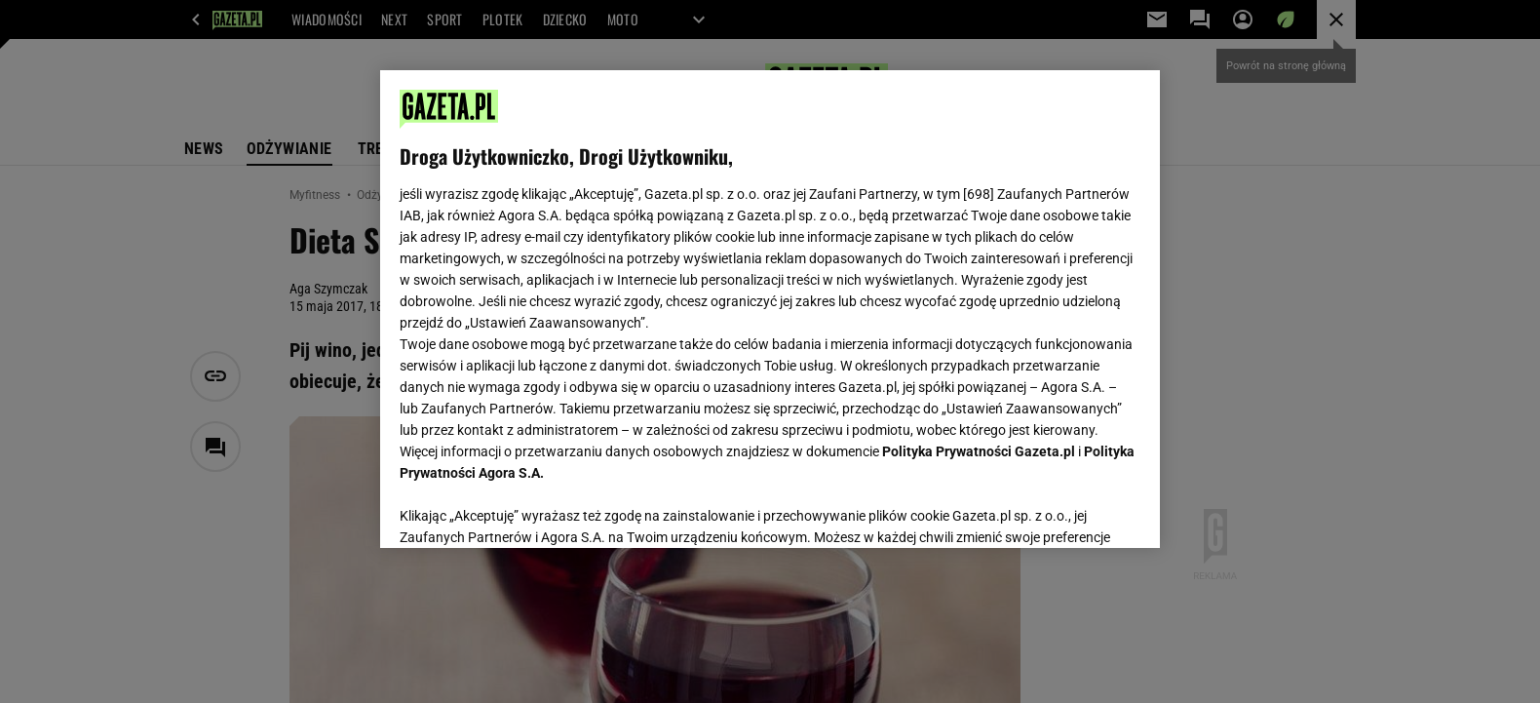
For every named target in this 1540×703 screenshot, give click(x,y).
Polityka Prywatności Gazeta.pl (978, 451)
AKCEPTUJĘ (1074, 510)
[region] (770, 309)
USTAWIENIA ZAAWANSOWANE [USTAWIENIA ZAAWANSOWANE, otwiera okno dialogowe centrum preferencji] (527, 509)
